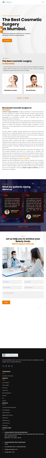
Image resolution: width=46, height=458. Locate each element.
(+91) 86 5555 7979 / (10, 446)
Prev (1, 27)
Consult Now (7, 40)
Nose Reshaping (6, 410)
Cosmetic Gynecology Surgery (9, 407)
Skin (3, 398)
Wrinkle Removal (6, 420)
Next (1, 31)
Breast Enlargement (6, 393)
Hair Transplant (5, 382)
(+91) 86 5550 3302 (21, 446)
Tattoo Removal (6, 423)
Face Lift (4, 400)
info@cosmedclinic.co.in (11, 449)
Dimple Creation (6, 412)
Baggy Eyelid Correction (7, 415)
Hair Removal (5, 417)
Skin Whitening (30, 90)
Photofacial (4, 425)
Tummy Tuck (5, 390)
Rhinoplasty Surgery (10, 90)
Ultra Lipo (4, 395)
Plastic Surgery (5, 385)
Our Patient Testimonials (7, 376)
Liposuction (4, 387)
